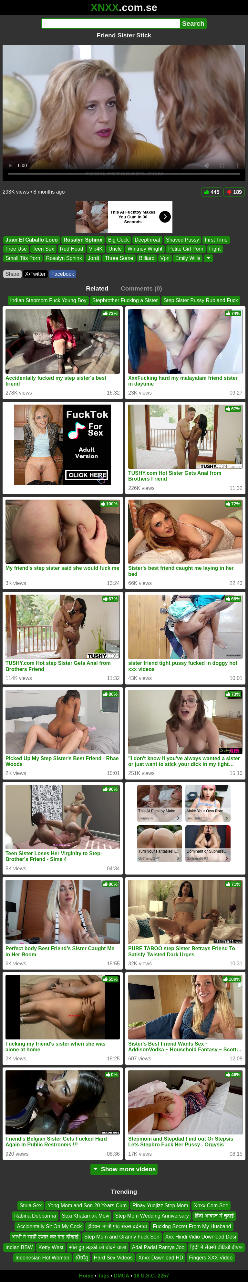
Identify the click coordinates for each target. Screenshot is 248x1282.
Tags (103, 1275)
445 (212, 192)
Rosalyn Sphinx (83, 240)
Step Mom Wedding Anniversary (152, 1216)
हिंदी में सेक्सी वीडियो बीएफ (216, 1247)
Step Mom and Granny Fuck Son (122, 1236)
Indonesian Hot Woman (42, 1257)
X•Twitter (35, 274)
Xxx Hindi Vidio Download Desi (200, 1236)
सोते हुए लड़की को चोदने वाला (97, 1247)
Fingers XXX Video (210, 1257)
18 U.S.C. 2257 (151, 1275)
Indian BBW (19, 1247)
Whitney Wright (145, 249)
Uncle (115, 249)
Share (12, 274)
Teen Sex (43, 249)
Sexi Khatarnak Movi (85, 1216)
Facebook (62, 274)
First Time (216, 240)
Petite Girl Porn (185, 249)
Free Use (16, 249)
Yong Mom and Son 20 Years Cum (87, 1205)
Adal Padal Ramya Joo (158, 1247)
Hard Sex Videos (113, 1257)
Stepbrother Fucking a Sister (125, 300)
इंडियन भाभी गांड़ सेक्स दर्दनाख (117, 1226)
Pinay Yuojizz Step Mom (160, 1205)
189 (234, 192)
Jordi (93, 258)
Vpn (165, 258)
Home (86, 1275)
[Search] (110, 23)
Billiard (147, 258)
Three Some (119, 258)
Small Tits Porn (22, 258)
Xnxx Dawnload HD (161, 1257)
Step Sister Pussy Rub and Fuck (201, 300)
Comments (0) (141, 288)
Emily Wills (187, 258)
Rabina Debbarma (35, 1216)
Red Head (71, 249)
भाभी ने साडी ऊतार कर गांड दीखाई (45, 1236)
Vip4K (96, 249)
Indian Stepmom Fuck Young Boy (48, 300)
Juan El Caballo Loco (31, 240)
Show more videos (124, 1169)
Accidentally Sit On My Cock (49, 1226)
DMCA (121, 1275)
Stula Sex (31, 1205)
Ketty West (50, 1247)
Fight (215, 249)
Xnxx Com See (211, 1205)
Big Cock (118, 240)
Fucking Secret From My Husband (192, 1226)
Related (97, 288)
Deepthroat (147, 240)
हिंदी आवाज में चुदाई (214, 1216)
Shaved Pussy (182, 240)
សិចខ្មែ (81, 1257)
